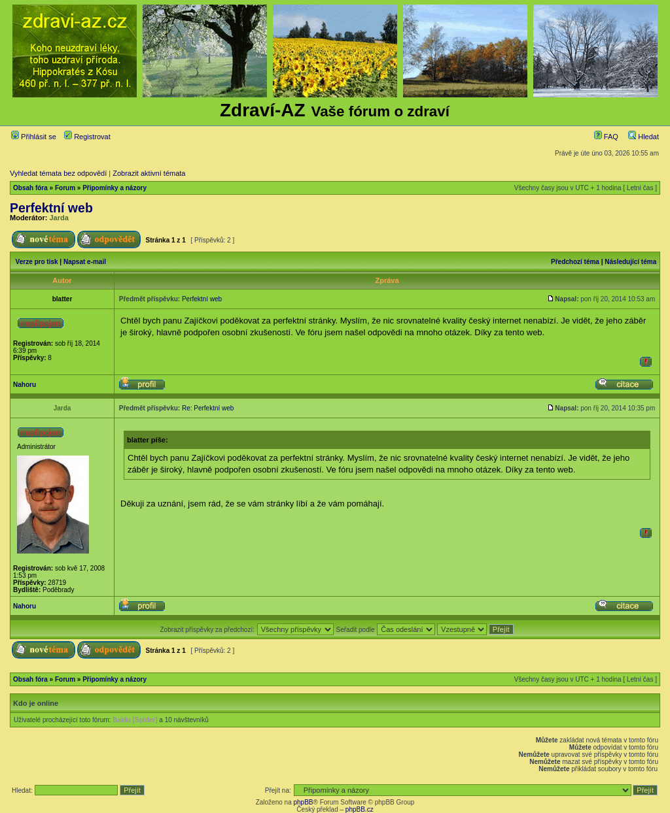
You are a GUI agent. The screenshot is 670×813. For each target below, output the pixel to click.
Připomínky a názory (114, 187)
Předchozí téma (575, 261)
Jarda (59, 218)
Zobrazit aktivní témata (149, 173)
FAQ (606, 137)
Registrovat (87, 137)
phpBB (303, 802)
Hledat (643, 137)
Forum (65, 187)
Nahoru (24, 384)
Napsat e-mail (84, 261)
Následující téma (630, 261)
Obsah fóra (30, 187)
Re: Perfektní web (208, 408)
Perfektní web (51, 208)
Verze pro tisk (37, 261)
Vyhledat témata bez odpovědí (58, 173)
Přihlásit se (33, 137)
